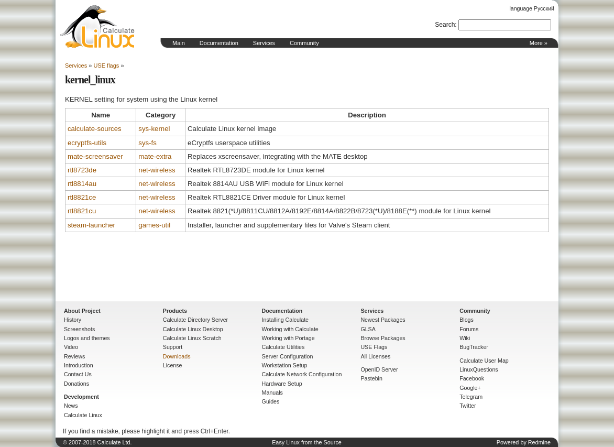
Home (97, 26)
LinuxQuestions (478, 369)
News (71, 405)
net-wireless (156, 170)
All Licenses (375, 356)
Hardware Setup (282, 383)
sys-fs (147, 143)
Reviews (74, 356)
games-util (154, 225)
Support (172, 347)
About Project (82, 311)
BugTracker (473, 347)
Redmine (539, 442)
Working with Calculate (290, 329)
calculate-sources (95, 129)
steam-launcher (91, 225)
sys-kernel (154, 129)
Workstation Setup (285, 365)
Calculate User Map (484, 360)
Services (264, 43)
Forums (468, 329)
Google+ (470, 388)
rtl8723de (82, 170)
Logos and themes (87, 338)
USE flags (106, 65)
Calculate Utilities (283, 347)
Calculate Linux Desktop (193, 329)
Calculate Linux (83, 415)
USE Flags (373, 347)
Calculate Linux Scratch (192, 338)
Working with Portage (288, 338)
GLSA (367, 329)
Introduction (78, 365)
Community (304, 43)
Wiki (464, 338)
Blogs (466, 320)
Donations (76, 383)
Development (81, 397)
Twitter (467, 405)
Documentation (219, 43)
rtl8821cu (82, 211)
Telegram (471, 397)
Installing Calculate (285, 320)
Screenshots (79, 329)
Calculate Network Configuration (302, 374)
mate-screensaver (95, 156)
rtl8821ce (82, 197)
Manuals (272, 392)
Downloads (177, 356)
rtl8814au (82, 184)
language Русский (532, 8)
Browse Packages (382, 338)
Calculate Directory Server (195, 320)
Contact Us (78, 374)
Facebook (471, 378)
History (72, 320)
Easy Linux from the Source (307, 442)
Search (445, 24)
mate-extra (154, 156)
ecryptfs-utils (87, 143)
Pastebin (371, 378)
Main (178, 43)
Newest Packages (382, 320)
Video (71, 347)
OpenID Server (379, 369)
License (172, 365)
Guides (271, 401)
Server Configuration (287, 356)
